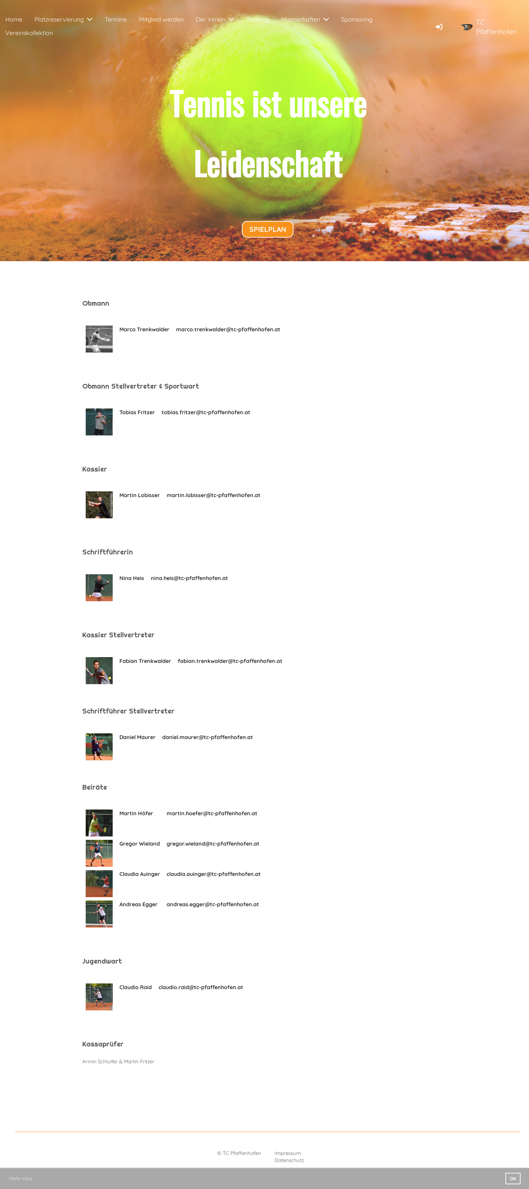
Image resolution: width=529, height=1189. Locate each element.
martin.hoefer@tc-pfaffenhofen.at (212, 813)
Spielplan (267, 229)
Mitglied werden (161, 19)
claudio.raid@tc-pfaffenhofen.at (201, 987)
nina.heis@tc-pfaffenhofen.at (189, 578)
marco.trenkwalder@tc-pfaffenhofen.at (228, 329)
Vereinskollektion (29, 33)
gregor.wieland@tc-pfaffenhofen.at (213, 843)
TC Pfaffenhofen (496, 27)
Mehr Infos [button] (21, 1179)
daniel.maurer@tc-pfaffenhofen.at (207, 737)
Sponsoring (356, 19)
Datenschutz (289, 1160)
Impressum (288, 1153)
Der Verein (215, 19)
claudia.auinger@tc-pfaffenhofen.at (214, 874)
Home (13, 19)
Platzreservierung (63, 19)
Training (257, 19)
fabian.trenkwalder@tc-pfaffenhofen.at (230, 661)
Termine (116, 19)
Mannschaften (305, 19)
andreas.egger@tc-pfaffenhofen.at (213, 904)
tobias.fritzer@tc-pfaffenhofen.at (206, 412)
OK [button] (513, 1178)
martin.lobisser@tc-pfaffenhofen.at (213, 495)
